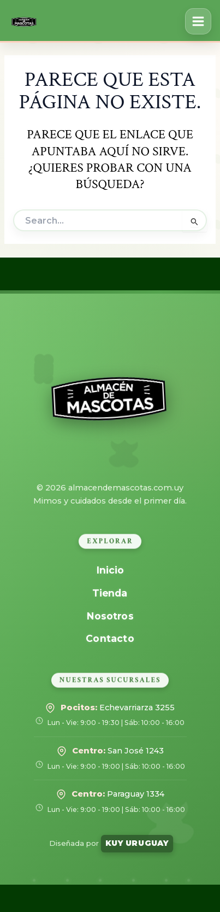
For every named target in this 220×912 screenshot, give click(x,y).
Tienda (110, 593)
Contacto (110, 638)
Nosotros (110, 615)
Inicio (109, 570)
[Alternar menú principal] (198, 21)
